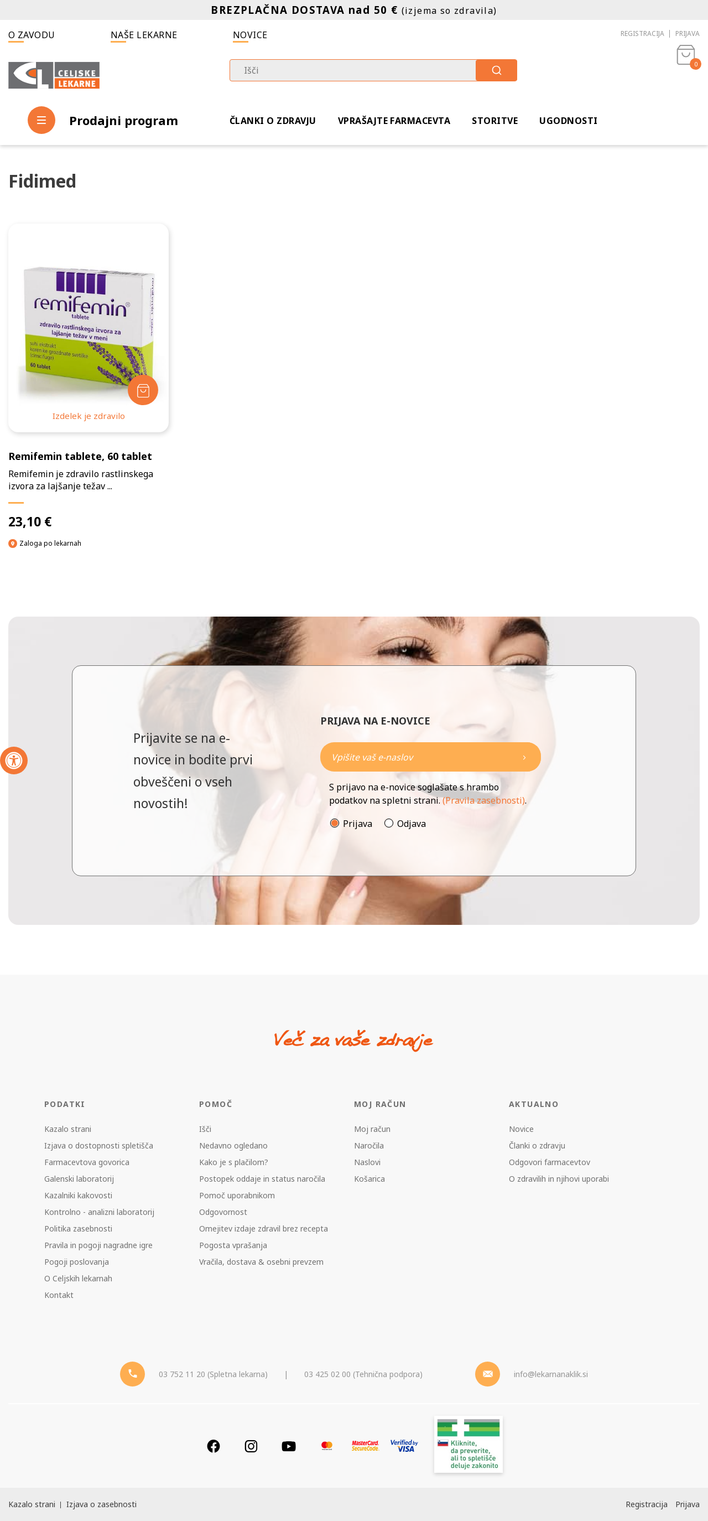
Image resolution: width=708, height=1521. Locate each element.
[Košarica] (686, 75)
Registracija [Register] (647, 1504)
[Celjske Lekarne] (54, 75)
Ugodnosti (568, 121)
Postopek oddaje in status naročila (262, 1178)
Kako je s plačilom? (233, 1162)
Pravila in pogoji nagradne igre (98, 1245)
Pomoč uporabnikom (237, 1195)
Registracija (642, 33)
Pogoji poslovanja (76, 1261)
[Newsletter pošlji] (524, 757)
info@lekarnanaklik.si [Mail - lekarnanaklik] (551, 1374)
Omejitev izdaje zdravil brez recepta (263, 1228)
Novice (250, 35)
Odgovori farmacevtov (549, 1162)
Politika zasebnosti (78, 1228)
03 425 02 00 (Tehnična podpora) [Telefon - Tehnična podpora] (363, 1374)
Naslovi (367, 1162)
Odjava (411, 824)
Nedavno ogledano (233, 1145)
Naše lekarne (144, 35)
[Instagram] (251, 1446)
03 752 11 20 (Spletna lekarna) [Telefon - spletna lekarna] (213, 1374)
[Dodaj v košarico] (143, 390)
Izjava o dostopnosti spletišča (98, 1145)
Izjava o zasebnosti (101, 1504)
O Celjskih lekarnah (78, 1278)
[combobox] (373, 70)
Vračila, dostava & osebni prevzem (261, 1261)
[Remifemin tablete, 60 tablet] (88, 377)
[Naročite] (430, 757)
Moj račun (372, 1129)
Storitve (495, 121)
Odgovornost (223, 1212)
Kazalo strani (67, 1129)
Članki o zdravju (273, 121)
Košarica (369, 1178)
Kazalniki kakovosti (78, 1195)
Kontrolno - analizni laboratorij (99, 1212)
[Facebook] (213, 1446)
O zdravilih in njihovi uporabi (559, 1178)
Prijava (687, 33)
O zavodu (31, 35)
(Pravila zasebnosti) (483, 800)
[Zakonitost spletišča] (468, 1446)
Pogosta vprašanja (233, 1245)
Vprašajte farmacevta (394, 121)
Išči (205, 1129)
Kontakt (59, 1295)
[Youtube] (288, 1446)
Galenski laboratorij (79, 1178)
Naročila (369, 1145)
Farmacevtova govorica (86, 1162)
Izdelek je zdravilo (89, 415)
